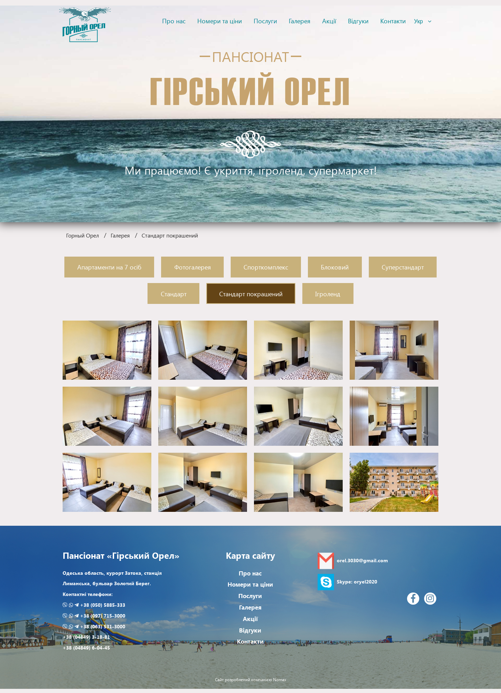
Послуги (265, 20)
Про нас (173, 20)
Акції (329, 20)
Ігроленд (327, 293)
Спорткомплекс (266, 267)
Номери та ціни (219, 20)
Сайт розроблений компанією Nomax (250, 680)
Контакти (393, 20)
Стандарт (173, 293)
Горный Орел (82, 235)
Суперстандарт (403, 267)
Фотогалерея (192, 267)
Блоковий (335, 267)
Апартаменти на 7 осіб (109, 267)
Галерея (299, 20)
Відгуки (358, 20)
